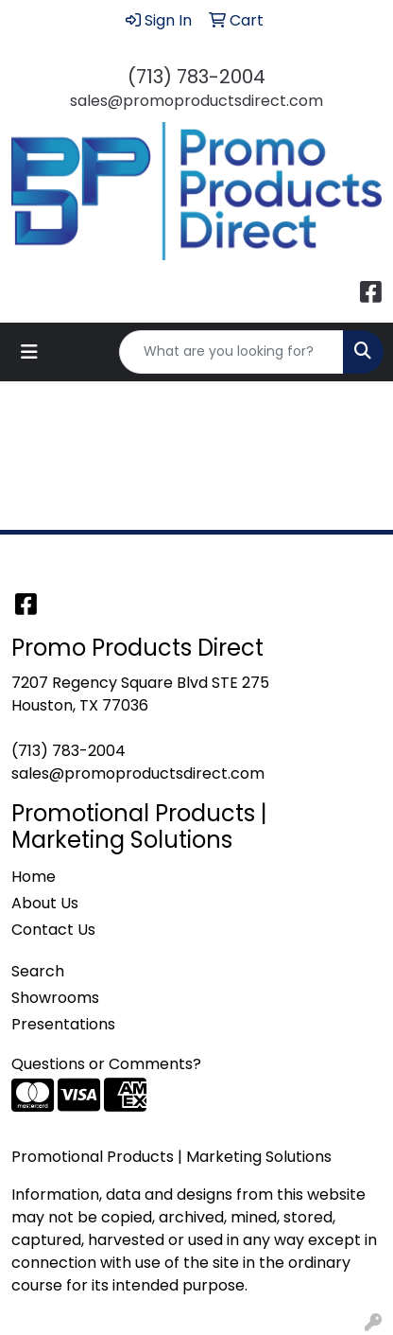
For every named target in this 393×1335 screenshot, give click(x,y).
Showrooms (55, 998)
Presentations (63, 1024)
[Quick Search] (231, 352)
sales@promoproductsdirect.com (196, 101)
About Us (44, 903)
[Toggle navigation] (29, 352)
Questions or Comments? (106, 1064)
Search (37, 971)
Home (33, 876)
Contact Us (53, 929)
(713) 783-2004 (196, 76)
